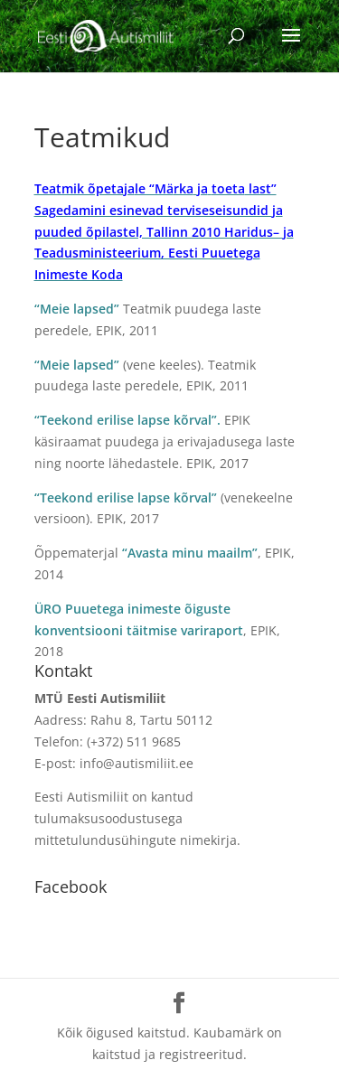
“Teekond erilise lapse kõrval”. (127, 419)
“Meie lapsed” (76, 308)
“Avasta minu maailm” (190, 552)
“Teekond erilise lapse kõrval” (125, 497)
